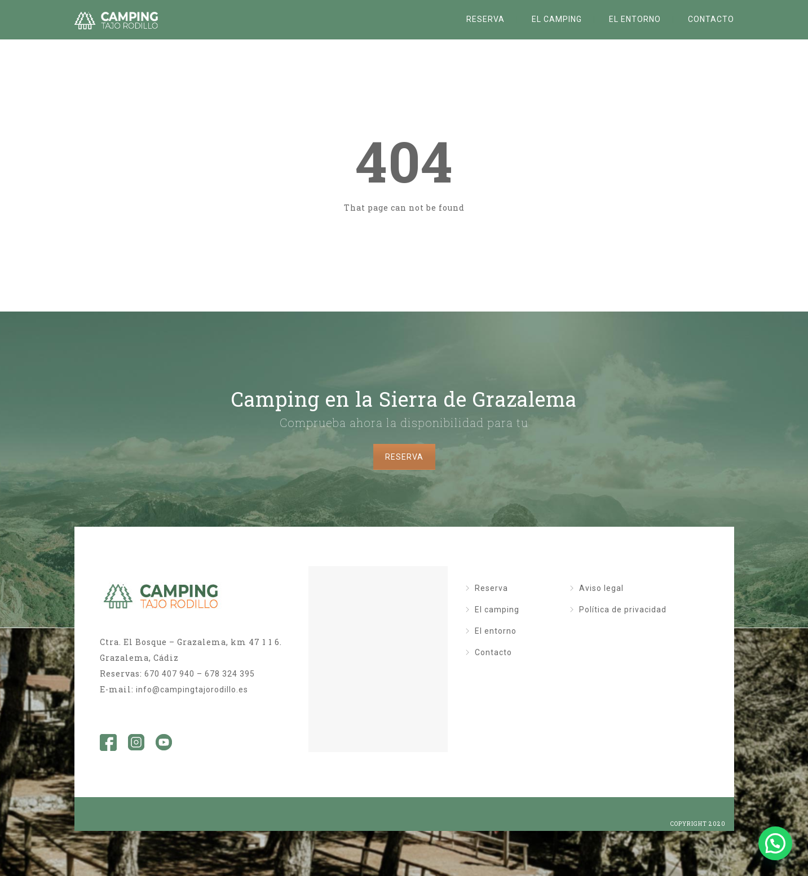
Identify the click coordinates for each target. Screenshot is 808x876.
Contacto (711, 19)
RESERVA (404, 456)
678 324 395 (230, 673)
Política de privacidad (622, 609)
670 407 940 (169, 673)
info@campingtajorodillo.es (192, 689)
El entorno (635, 19)
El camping (557, 19)
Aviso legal (601, 588)
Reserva (485, 19)
